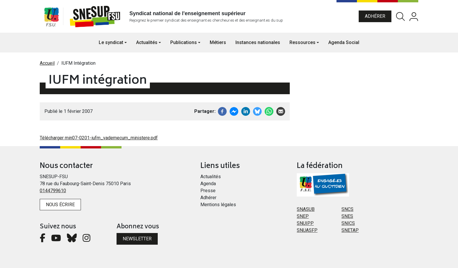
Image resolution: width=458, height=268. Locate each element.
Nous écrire (60, 204)
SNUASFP (307, 230)
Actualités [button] (146, 42)
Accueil (47, 63)
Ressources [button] (302, 42)
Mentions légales (218, 204)
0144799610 (53, 190)
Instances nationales (257, 42)
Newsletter (137, 238)
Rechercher (400, 16)
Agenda (208, 183)
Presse (208, 190)
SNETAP (350, 230)
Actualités (210, 176)
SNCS (347, 209)
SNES (347, 216)
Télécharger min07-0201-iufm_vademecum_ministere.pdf (99, 138)
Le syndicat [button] (111, 42)
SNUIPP (305, 223)
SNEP (303, 216)
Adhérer (375, 16)
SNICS (348, 223)
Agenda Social (343, 42)
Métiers (218, 42)
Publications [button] (183, 42)
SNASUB (306, 209)
